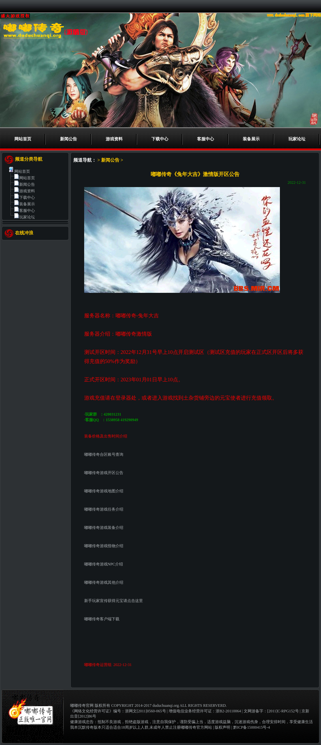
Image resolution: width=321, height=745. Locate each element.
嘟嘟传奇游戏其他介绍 (103, 582)
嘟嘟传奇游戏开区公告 (103, 472)
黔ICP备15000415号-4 (251, 727)
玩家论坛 (296, 138)
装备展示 (251, 138)
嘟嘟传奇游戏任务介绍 (103, 509)
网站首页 (22, 138)
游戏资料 (114, 138)
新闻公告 (68, 138)
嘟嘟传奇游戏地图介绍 (103, 491)
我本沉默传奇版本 (85, 727)
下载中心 (159, 138)
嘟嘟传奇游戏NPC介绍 (103, 564)
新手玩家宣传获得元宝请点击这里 (113, 600)
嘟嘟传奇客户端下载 (101, 619)
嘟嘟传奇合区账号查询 (103, 454)
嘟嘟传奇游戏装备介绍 (103, 527)
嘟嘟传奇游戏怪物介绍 (103, 546)
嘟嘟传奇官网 (82, 705)
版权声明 (222, 727)
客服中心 (205, 138)
